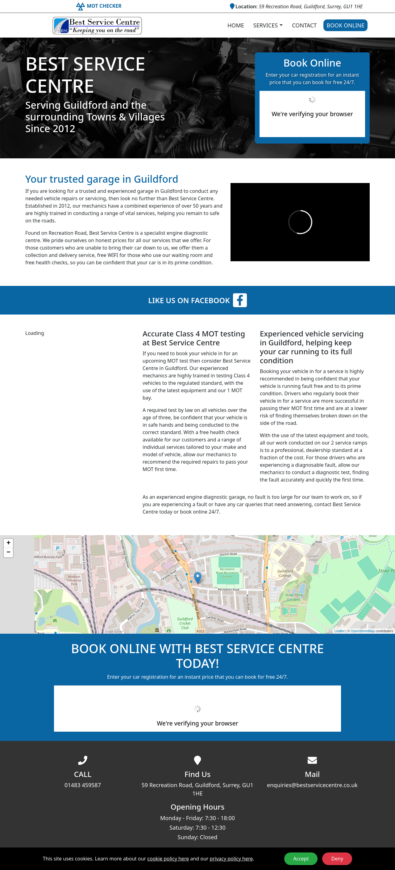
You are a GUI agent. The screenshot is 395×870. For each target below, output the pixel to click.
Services (265, 25)
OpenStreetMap (363, 631)
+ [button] (8, 543)
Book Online (345, 25)
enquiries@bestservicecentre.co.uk (312, 785)
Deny (337, 858)
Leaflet (340, 631)
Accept (301, 858)
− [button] (8, 552)
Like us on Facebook (197, 300)
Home (235, 25)
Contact (304, 25)
